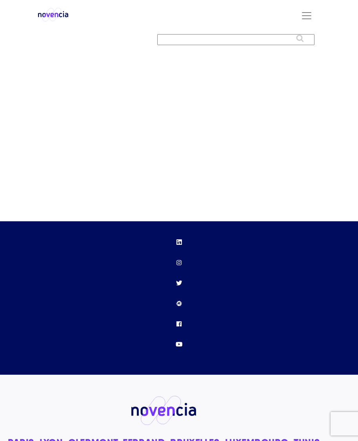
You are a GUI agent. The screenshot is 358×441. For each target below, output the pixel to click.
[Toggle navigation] (307, 16)
